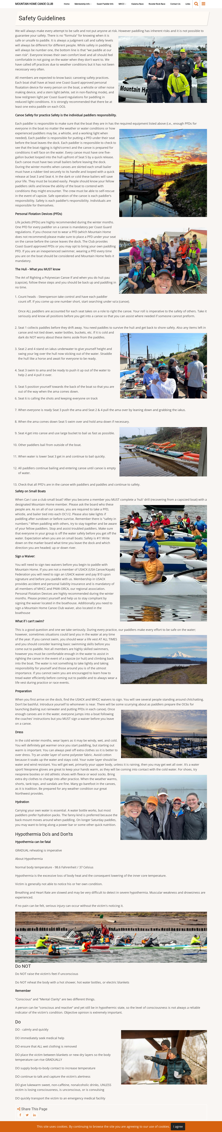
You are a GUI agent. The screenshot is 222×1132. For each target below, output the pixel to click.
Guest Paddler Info (105, 4)
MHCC (122, 4)
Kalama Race (137, 4)
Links (187, 4)
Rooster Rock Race (157, 4)
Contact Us (175, 4)
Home (66, 4)
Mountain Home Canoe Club (34, 4)
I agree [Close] (178, 1126)
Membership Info (83, 4)
